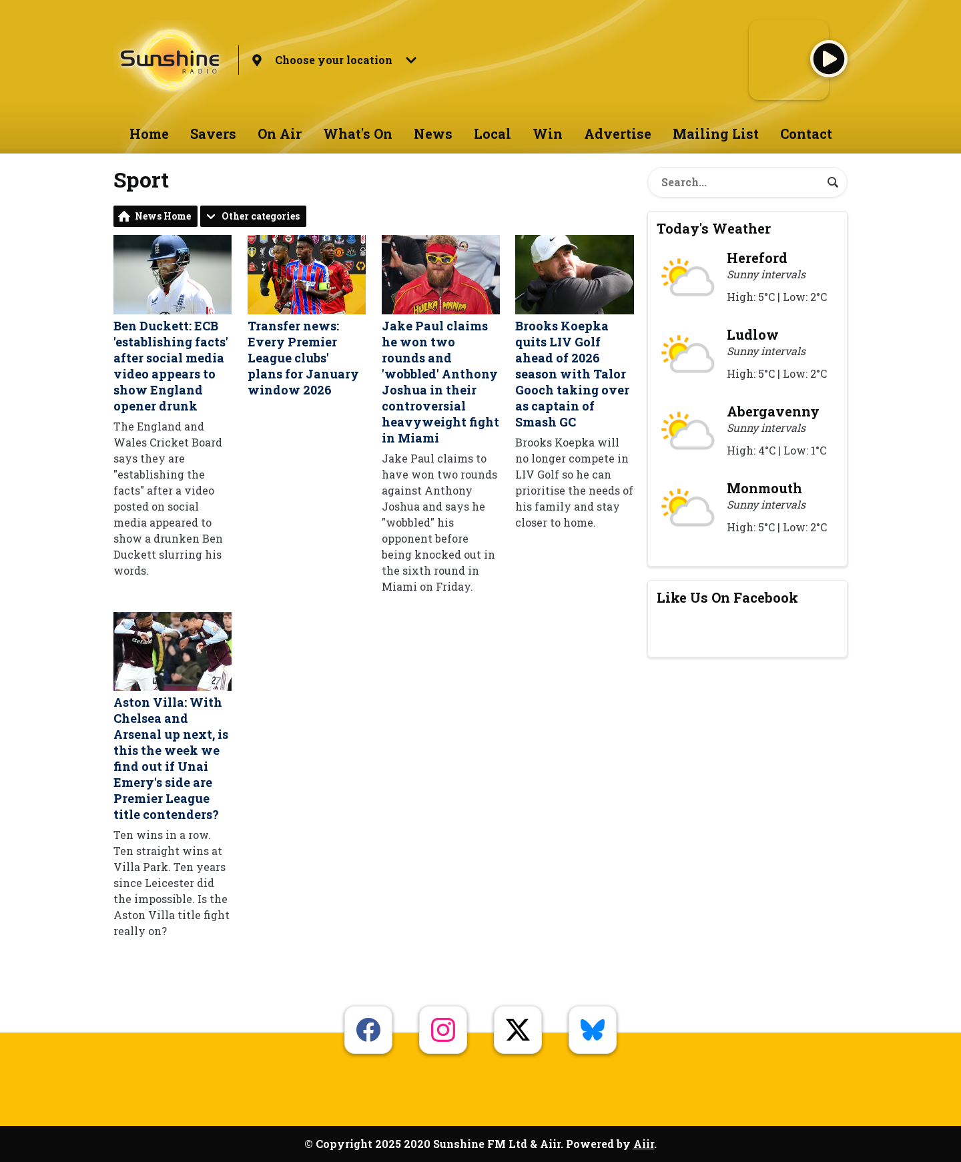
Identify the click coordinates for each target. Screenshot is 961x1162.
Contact (806, 133)
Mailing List (716, 133)
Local (492, 133)
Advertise (617, 133)
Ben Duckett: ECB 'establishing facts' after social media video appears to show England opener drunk (172, 324)
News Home (163, 216)
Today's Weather (714, 228)
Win (548, 133)
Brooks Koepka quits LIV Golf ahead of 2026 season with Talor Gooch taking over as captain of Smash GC (574, 332)
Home (149, 133)
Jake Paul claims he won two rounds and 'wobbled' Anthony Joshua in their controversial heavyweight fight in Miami (441, 340)
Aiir (643, 1144)
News (433, 133)
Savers (213, 133)
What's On (357, 133)
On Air (280, 133)
